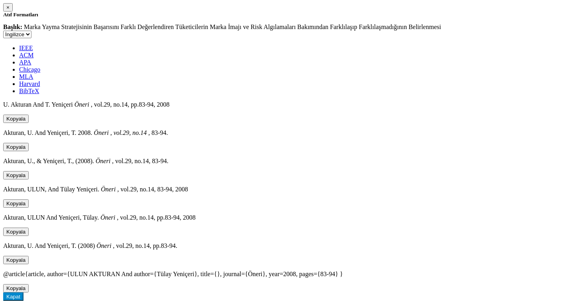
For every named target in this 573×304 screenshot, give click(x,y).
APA (25, 62)
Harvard (29, 83)
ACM (26, 55)
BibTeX (29, 91)
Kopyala (15, 119)
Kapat (13, 297)
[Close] (8, 7)
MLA (26, 76)
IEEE (26, 48)
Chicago (29, 69)
